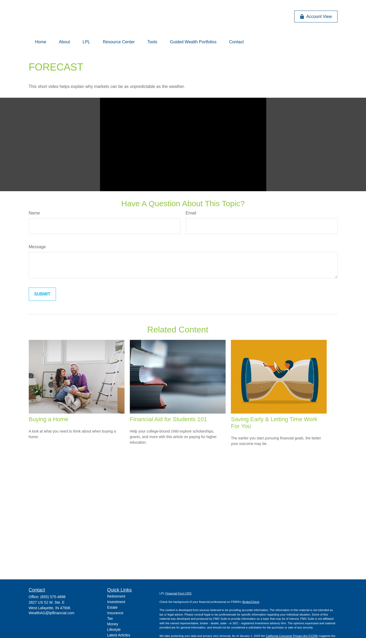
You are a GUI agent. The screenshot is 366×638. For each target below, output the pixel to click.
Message (37, 247)
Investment (116, 602)
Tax (110, 618)
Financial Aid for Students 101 (168, 419)
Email (191, 213)
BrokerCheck (251, 601)
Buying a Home (48, 419)
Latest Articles (118, 635)
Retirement (116, 596)
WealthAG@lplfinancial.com (51, 613)
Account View (316, 16)
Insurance (115, 613)
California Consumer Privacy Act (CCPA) (292, 635)
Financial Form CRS (178, 593)
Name (34, 213)
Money (112, 624)
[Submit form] (42, 294)
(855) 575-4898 (53, 597)
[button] (41, 42)
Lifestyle (114, 629)
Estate (112, 607)
